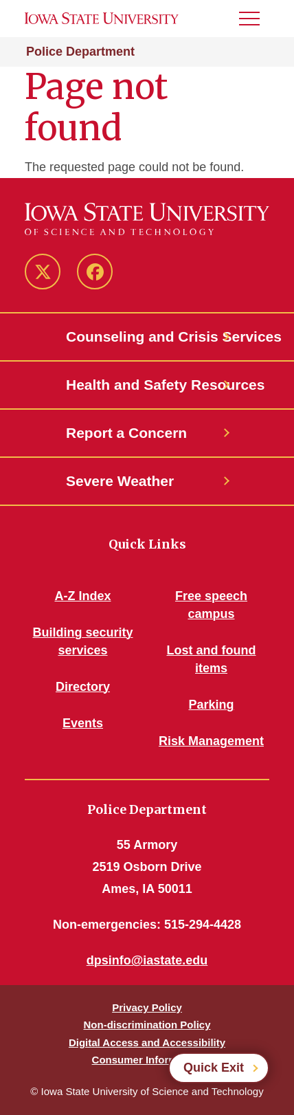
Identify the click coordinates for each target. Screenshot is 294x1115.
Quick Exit (213, 1067)
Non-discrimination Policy (146, 1024)
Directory (83, 687)
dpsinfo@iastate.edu (147, 960)
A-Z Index (82, 596)
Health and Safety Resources (147, 385)
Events (83, 723)
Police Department (80, 51)
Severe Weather (120, 481)
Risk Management (211, 741)
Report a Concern (126, 433)
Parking (211, 704)
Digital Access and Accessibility (147, 1042)
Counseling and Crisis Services (147, 336)
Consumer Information (147, 1060)
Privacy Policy (147, 1007)
